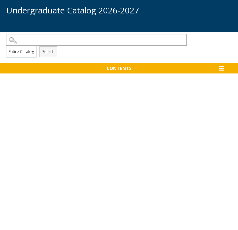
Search (48, 51)
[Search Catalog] (96, 40)
